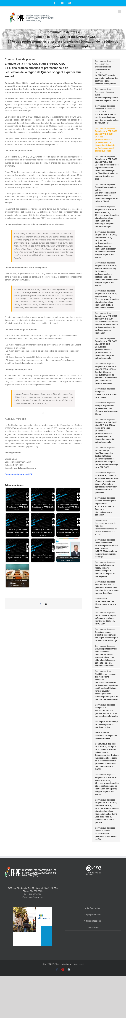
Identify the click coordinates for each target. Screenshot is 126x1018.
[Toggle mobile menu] (119, 11)
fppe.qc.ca (78, 964)
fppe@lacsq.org (36, 897)
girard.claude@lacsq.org (24, 468)
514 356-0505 (36, 891)
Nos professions (93, 921)
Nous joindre (93, 927)
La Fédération (93, 908)
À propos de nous (94, 914)
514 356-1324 (35, 894)
